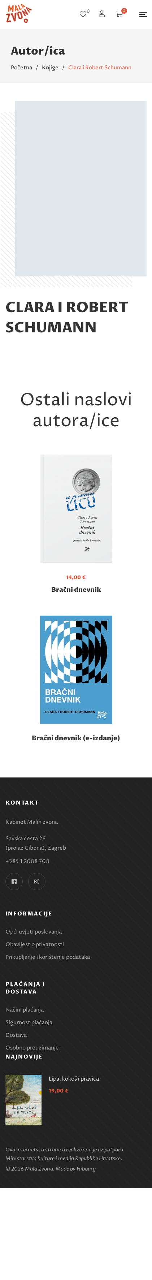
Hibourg (86, 1168)
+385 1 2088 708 (27, 861)
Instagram (36, 881)
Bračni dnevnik (76, 589)
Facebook (14, 881)
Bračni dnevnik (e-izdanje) (76, 738)
